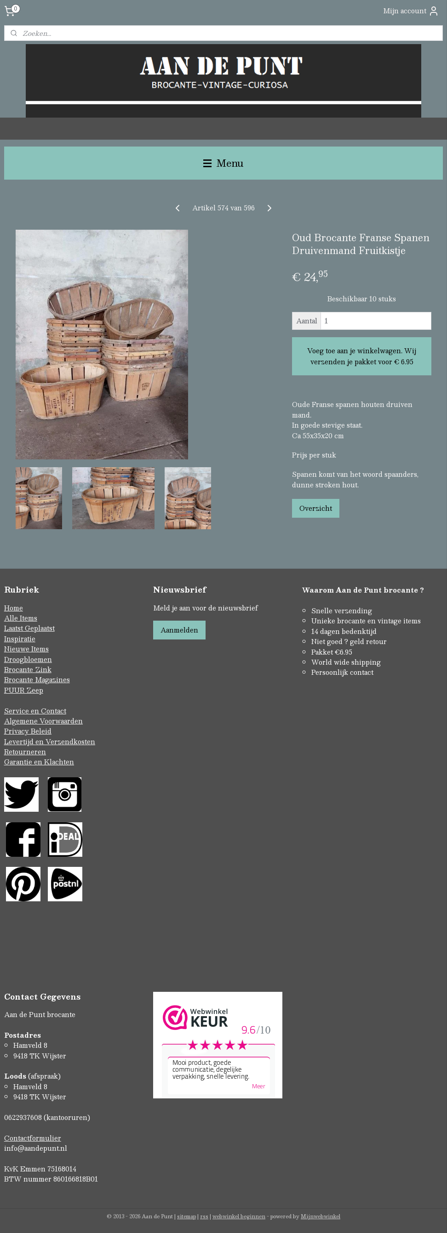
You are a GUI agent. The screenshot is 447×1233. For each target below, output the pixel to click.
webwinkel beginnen (238, 1216)
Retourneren (25, 751)
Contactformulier (32, 1137)
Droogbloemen (28, 659)
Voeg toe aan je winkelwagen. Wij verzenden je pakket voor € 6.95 (361, 356)
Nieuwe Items (26, 648)
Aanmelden (179, 629)
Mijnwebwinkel (320, 1216)
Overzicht (315, 508)
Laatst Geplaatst (29, 627)
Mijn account (411, 11)
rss (204, 1216)
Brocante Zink (28, 669)
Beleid (41, 730)
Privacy (17, 730)
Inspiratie (19, 638)
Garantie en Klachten (39, 761)
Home (13, 607)
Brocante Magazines (37, 679)
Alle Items (20, 617)
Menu (223, 163)
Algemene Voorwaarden (43, 720)
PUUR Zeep (23, 690)
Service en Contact (35, 710)
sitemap (186, 1216)
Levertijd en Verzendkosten (49, 741)
